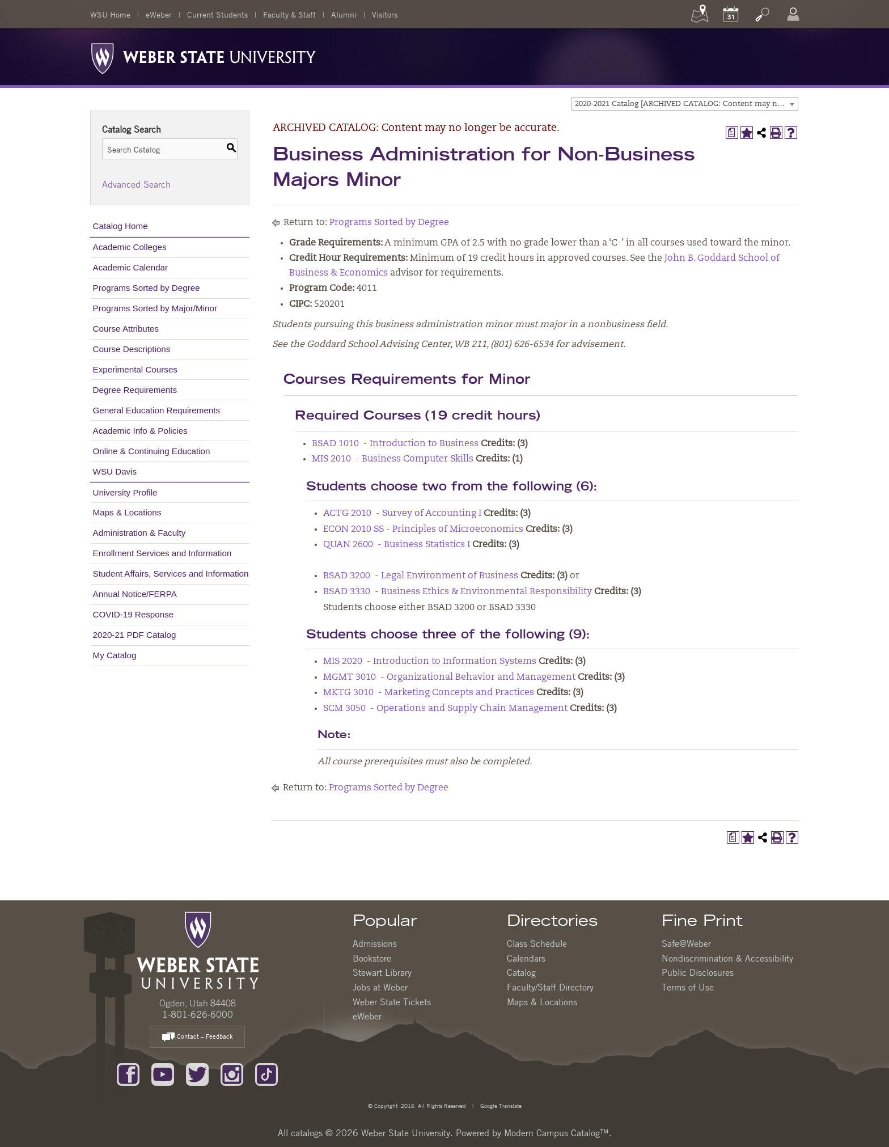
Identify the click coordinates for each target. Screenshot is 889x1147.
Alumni (344, 14)
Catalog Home (120, 226)
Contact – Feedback (197, 1037)
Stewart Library (382, 972)
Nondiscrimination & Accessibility (727, 958)
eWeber (159, 14)
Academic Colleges (130, 247)
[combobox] (685, 104)
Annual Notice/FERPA (135, 594)
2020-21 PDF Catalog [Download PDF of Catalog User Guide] (134, 635)
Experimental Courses (135, 369)
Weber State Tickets (392, 1002)
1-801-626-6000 (197, 1014)
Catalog (521, 972)
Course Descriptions (132, 349)
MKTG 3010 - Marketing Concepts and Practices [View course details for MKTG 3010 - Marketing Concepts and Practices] (428, 692)
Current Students (217, 14)
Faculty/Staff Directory (550, 987)
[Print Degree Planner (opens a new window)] (732, 132)
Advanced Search (136, 184)
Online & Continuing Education (151, 451)
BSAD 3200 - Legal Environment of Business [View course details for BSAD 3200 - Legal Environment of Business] (420, 576)
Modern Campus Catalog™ (556, 1132)
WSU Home (110, 14)
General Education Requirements (157, 410)
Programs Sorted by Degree (146, 288)
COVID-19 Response (133, 614)
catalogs (307, 1132)
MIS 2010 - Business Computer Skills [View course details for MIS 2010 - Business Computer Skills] (392, 459)
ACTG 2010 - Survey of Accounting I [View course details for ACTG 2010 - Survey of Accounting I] (402, 513)
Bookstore (372, 958)
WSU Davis (115, 471)
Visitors (384, 14)
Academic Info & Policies (140, 430)
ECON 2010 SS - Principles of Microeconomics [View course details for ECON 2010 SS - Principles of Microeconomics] (423, 529)
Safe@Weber (686, 943)
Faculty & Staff (289, 14)
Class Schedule (537, 943)
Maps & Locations (127, 512)
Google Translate (500, 1105)
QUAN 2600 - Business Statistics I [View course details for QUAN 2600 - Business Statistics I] (396, 544)
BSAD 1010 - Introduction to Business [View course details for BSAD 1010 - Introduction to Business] (395, 443)
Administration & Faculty (139, 532)
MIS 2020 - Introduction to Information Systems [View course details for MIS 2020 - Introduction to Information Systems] (429, 661)
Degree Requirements (135, 390)
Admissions (375, 943)
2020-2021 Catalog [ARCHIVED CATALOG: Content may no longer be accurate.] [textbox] (686, 104)
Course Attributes (126, 328)
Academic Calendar (130, 267)
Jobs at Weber (380, 987)
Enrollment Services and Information (162, 553)
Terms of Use (688, 987)
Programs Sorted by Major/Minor (155, 308)
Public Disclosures (698, 972)
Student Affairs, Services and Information (171, 573)
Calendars (526, 958)
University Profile (125, 492)
